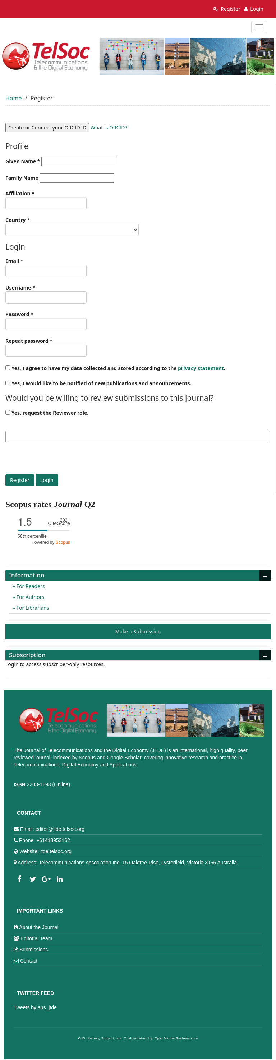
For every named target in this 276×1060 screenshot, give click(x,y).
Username (46, 294)
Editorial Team (36, 938)
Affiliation (46, 199)
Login (253, 8)
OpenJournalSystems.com (176, 1038)
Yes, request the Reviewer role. (46, 412)
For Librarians (32, 607)
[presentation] (60, 460)
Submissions (33, 949)
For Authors (29, 596)
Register (226, 8)
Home (13, 98)
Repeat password (46, 347)
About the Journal (39, 927)
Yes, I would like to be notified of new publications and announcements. (98, 383)
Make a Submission (138, 631)
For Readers (30, 586)
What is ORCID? (109, 127)
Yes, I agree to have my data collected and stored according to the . (115, 368)
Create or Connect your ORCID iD (47, 127)
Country (72, 226)
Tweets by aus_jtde (35, 1007)
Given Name (60, 161)
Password (46, 320)
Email (46, 267)
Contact (28, 961)
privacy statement (201, 368)
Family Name (59, 178)
